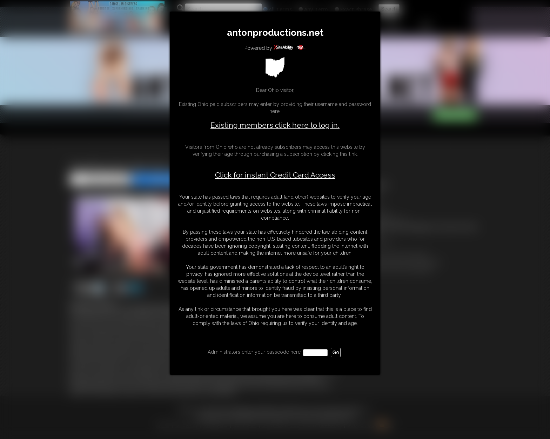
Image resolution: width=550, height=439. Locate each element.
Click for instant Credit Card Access (275, 175)
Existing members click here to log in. (275, 125)
